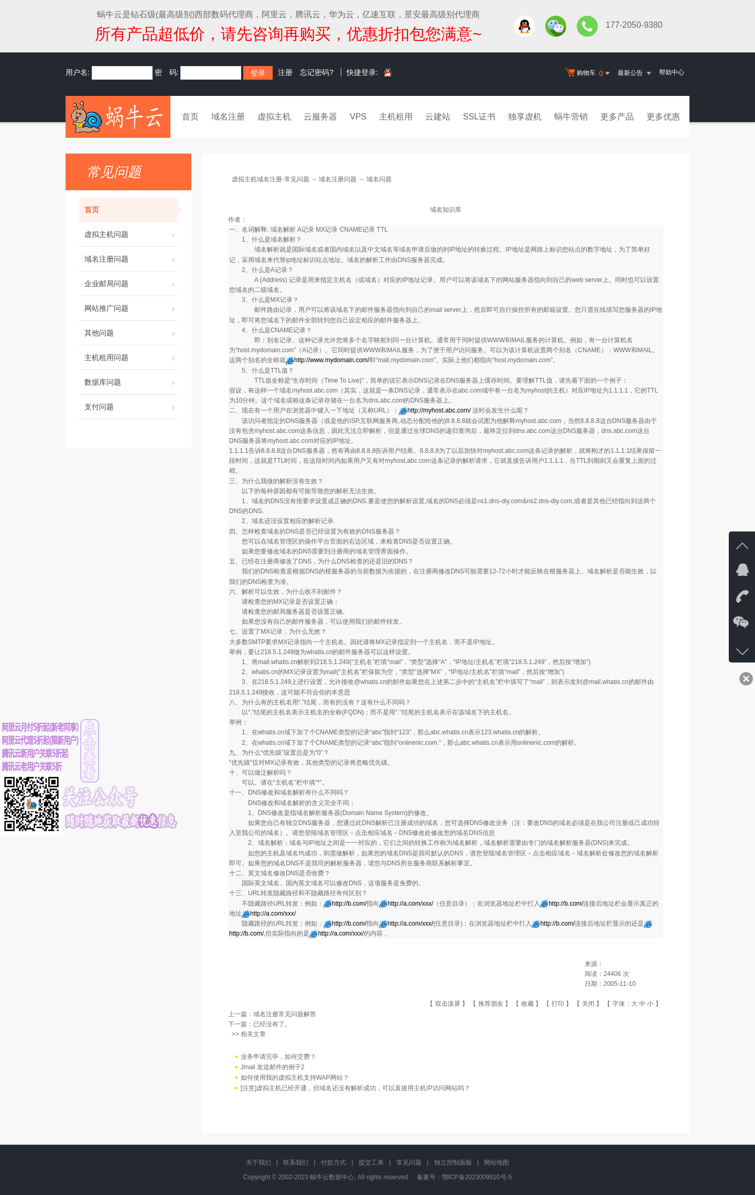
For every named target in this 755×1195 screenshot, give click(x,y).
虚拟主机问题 (131, 234)
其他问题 (131, 333)
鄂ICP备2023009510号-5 (477, 1177)
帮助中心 (671, 72)
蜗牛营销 (571, 116)
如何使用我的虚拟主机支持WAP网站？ (295, 1077)
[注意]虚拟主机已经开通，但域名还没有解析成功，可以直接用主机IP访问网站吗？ (355, 1088)
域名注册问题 (131, 259)
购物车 (588, 73)
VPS (358, 116)
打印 (558, 1003)
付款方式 (333, 1162)
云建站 (437, 116)
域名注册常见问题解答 (284, 1014)
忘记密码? (316, 72)
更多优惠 (663, 116)
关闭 (588, 1003)
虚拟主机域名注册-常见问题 (270, 179)
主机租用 (396, 116)
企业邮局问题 (131, 283)
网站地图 (496, 1162)
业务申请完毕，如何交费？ (278, 1056)
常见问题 (409, 1162)
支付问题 (131, 407)
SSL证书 (479, 116)
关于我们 (258, 1162)
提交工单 (371, 1162)
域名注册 (228, 116)
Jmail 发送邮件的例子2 (273, 1067)
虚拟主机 (274, 116)
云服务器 (320, 116)
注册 (285, 72)
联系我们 (295, 1162)
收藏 (527, 1003)
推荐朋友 (490, 1003)
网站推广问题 (131, 308)
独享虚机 (525, 116)
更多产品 (617, 116)
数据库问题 (131, 382)
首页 (190, 116)
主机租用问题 (131, 357)
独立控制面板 (453, 1162)
